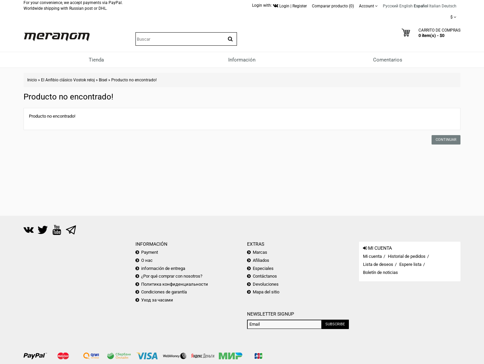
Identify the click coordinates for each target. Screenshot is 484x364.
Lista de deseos (378, 264)
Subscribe (335, 324)
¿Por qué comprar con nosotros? (171, 276)
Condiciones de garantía (164, 291)
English (406, 6)
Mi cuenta (372, 256)
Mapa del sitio (266, 291)
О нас (147, 260)
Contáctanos (265, 276)
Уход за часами (157, 299)
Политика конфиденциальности (174, 284)
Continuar (446, 139)
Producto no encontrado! (134, 80)
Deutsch (449, 6)
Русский (390, 6)
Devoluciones (266, 284)
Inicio (32, 80)
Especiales (263, 268)
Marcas (260, 252)
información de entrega (163, 268)
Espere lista (410, 264)
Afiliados (261, 260)
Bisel (103, 80)
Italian (435, 6)
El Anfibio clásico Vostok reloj (68, 80)
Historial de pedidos (407, 256)
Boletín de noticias (380, 272)
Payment (149, 252)
